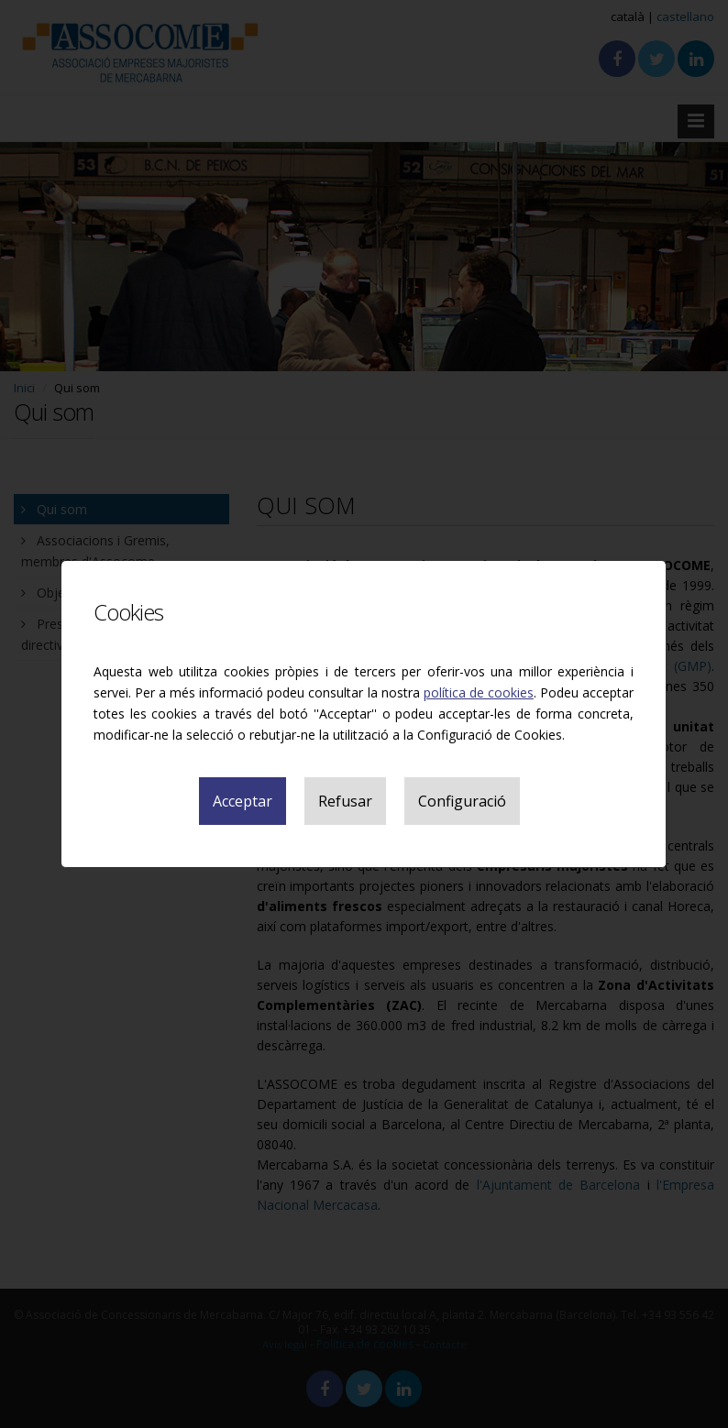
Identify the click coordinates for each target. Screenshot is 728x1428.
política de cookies (479, 692)
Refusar (345, 801)
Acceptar (242, 801)
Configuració (462, 801)
